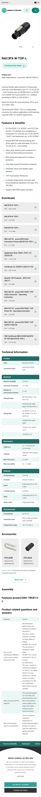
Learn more (20, 776)
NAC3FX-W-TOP (7, 570)
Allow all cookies (20, 784)
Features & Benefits (10, 744)
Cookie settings (21, 790)
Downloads (26, 744)
